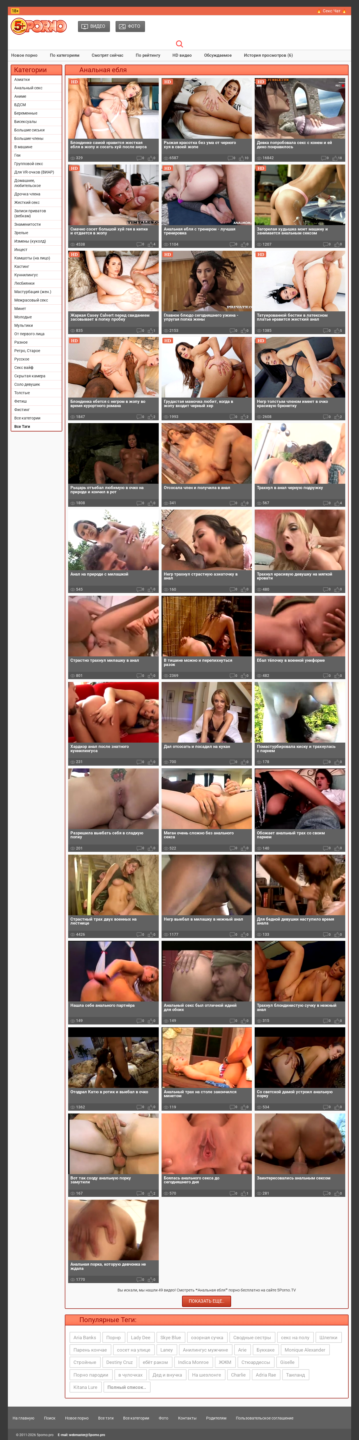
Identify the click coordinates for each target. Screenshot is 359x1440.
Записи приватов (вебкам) (30, 213)
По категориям (64, 55)
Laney (166, 1350)
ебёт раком (155, 1362)
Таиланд (295, 1375)
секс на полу (295, 1337)
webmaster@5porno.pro (87, 1435)
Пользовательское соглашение (264, 1418)
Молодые (23, 317)
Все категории (27, 418)
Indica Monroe (193, 1362)
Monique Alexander (305, 1350)
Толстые (22, 393)
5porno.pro (45, 1435)
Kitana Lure (85, 1387)
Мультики (23, 325)
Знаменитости (27, 224)
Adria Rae (266, 1375)
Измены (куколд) (30, 241)
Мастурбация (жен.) (32, 291)
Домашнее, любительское (27, 183)
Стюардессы (255, 1362)
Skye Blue (170, 1337)
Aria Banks (84, 1337)
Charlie (238, 1375)
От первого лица (29, 334)
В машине (23, 147)
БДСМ (20, 104)
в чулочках (130, 1375)
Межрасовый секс (31, 300)
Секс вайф (23, 367)
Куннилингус (26, 275)
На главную (23, 1418)
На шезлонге (206, 1375)
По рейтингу (148, 55)
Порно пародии (90, 1375)
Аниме (20, 96)
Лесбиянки (24, 283)
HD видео (182, 55)
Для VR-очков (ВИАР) (34, 172)
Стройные (84, 1362)
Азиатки (22, 79)
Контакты (187, 1418)
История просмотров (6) (268, 55)
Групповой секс (28, 163)
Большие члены (28, 138)
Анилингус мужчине (205, 1350)
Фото (163, 1418)
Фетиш (20, 401)
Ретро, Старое (27, 350)
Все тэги (106, 1418)
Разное (20, 342)
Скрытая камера (29, 376)
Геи (17, 155)
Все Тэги (22, 426)
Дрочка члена (27, 194)
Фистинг (22, 409)
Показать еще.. (206, 1301)
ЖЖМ (225, 1362)
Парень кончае (90, 1350)
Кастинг (21, 266)
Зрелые (21, 233)
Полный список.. (126, 1387)
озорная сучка (207, 1337)
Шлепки (328, 1337)
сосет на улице (133, 1350)
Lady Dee (140, 1337)
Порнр (113, 1337)
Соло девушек (27, 384)
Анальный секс (28, 88)
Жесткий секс (27, 202)
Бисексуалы (25, 121)
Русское (21, 359)
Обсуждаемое (218, 55)
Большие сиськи (29, 130)
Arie (242, 1350)
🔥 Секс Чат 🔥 (331, 10)
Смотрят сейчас (107, 55)
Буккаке (266, 1350)
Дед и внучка (167, 1375)
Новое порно (24, 55)
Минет (20, 308)
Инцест (20, 249)
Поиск (50, 1418)
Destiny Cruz (119, 1362)
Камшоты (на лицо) (32, 258)
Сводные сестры (252, 1337)
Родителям (216, 1418)
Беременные (25, 113)
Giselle (287, 1362)
